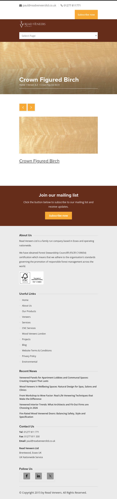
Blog (24, 344)
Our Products (29, 311)
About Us (27, 305)
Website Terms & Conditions (37, 350)
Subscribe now (86, 14)
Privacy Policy (29, 356)
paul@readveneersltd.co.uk (39, 5)
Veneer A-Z (32, 84)
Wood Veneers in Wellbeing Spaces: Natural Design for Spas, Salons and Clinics (58, 388)
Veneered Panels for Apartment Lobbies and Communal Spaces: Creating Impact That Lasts (53, 379)
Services (26, 322)
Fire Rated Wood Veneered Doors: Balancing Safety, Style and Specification (52, 415)
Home (22, 84)
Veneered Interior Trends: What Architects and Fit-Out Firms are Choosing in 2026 (54, 406)
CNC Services (29, 328)
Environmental (29, 361)
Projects (26, 339)
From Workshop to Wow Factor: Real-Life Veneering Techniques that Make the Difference (56, 397)
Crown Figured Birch (39, 161)
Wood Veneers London (34, 333)
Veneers (26, 316)
